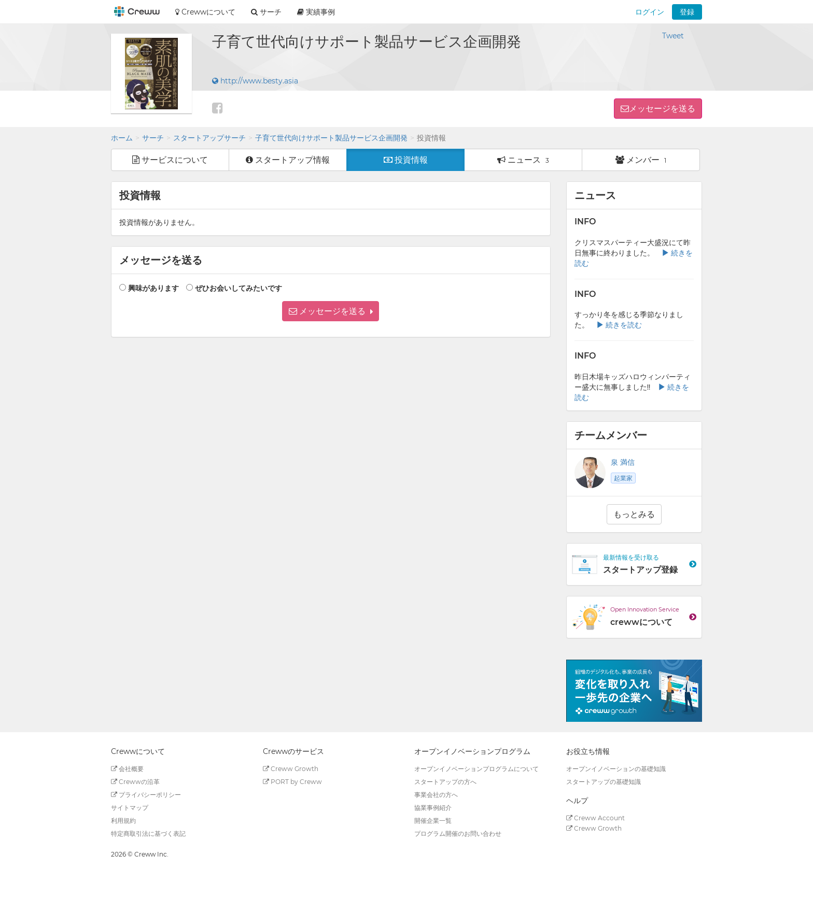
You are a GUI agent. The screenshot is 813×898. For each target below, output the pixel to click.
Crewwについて (205, 12)
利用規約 (123, 820)
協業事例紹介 (433, 807)
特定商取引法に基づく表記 (148, 833)
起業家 (623, 478)
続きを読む (619, 325)
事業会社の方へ (436, 795)
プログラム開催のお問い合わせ (457, 833)
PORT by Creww (292, 782)
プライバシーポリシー (146, 795)
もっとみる (634, 514)
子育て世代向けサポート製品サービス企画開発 (331, 137)
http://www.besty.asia (255, 80)
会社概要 (127, 769)
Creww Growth (290, 769)
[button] (330, 311)
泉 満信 (623, 462)
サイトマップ (129, 807)
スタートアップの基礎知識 (603, 782)
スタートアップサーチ (209, 137)
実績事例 (316, 12)
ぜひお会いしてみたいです (238, 288)
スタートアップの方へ (445, 782)
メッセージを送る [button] (662, 108)
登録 (687, 12)
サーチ (153, 137)
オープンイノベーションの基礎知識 (616, 769)
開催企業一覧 (433, 820)
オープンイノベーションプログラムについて (476, 769)
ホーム (122, 137)
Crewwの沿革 (135, 782)
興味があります (153, 288)
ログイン (649, 12)
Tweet (673, 35)
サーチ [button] (266, 12)
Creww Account (595, 818)
